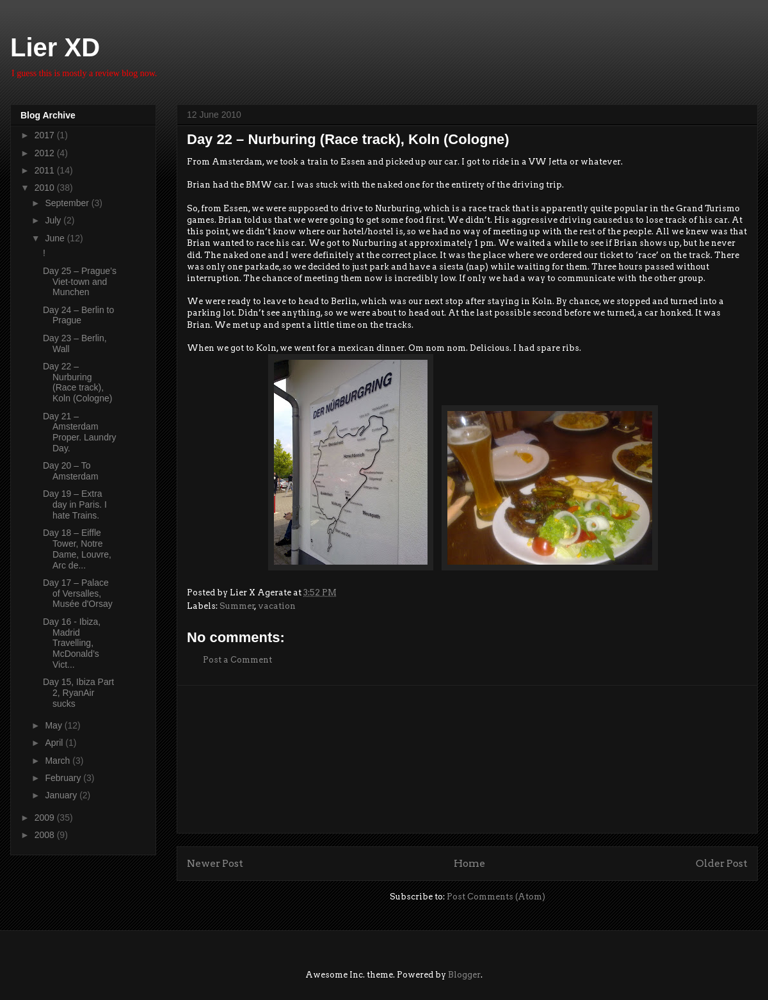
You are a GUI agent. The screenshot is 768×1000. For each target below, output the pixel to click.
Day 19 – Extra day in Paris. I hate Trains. (75, 504)
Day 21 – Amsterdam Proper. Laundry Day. (79, 432)
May (54, 725)
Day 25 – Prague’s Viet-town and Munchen (79, 282)
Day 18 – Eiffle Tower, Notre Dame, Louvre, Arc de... (77, 549)
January (62, 795)
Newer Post (215, 863)
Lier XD (55, 47)
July (54, 220)
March (58, 760)
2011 (46, 170)
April (55, 743)
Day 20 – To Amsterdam (71, 470)
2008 (46, 835)
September (68, 203)
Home (469, 863)
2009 (46, 817)
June (56, 238)
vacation (277, 606)
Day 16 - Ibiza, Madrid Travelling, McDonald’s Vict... (71, 643)
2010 (46, 187)
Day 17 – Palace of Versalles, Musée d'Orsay (78, 593)
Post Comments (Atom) (496, 896)
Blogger (464, 975)
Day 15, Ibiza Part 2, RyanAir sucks (78, 693)
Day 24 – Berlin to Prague (78, 315)
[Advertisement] (467, 759)
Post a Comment (237, 660)
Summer (237, 606)
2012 (46, 153)
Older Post (722, 863)
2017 (46, 135)
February (64, 778)
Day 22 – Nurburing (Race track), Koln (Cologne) (77, 382)
